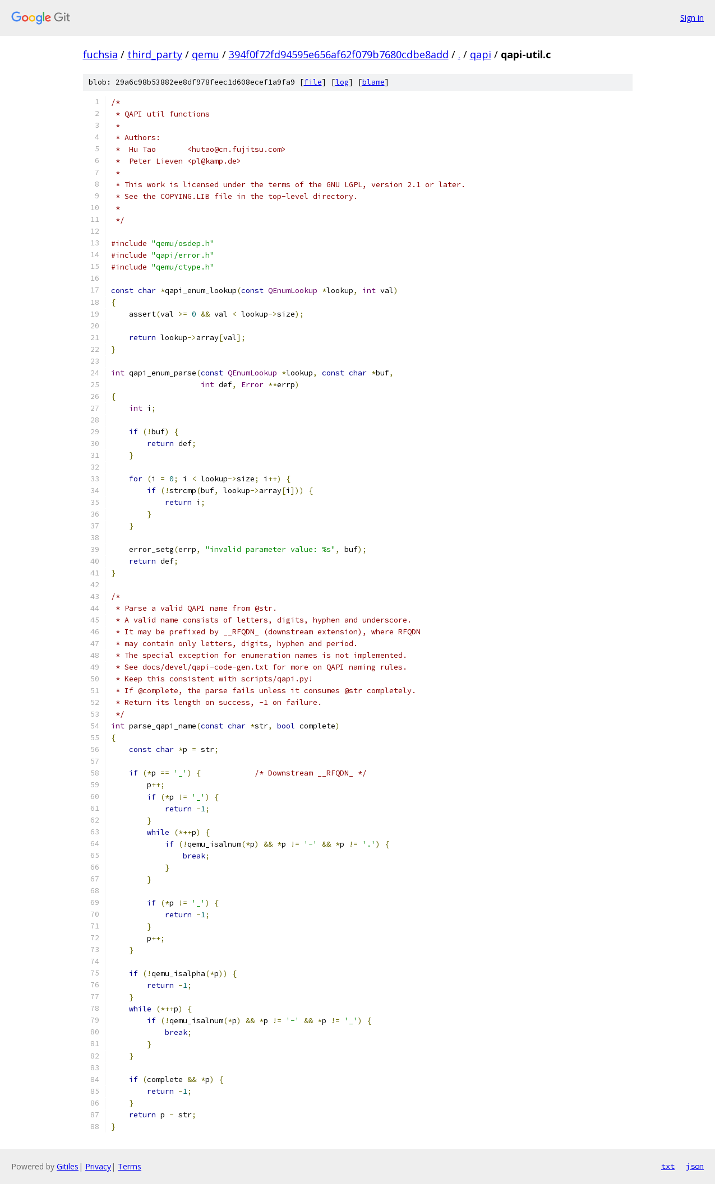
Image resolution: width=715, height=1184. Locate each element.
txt (668, 1166)
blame (373, 82)
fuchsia (100, 54)
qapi (480, 54)
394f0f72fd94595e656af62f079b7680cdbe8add (339, 54)
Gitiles (68, 1166)
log (342, 82)
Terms (129, 1166)
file (313, 82)
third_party (154, 54)
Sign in (692, 17)
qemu (205, 54)
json (695, 1166)
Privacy (98, 1166)
